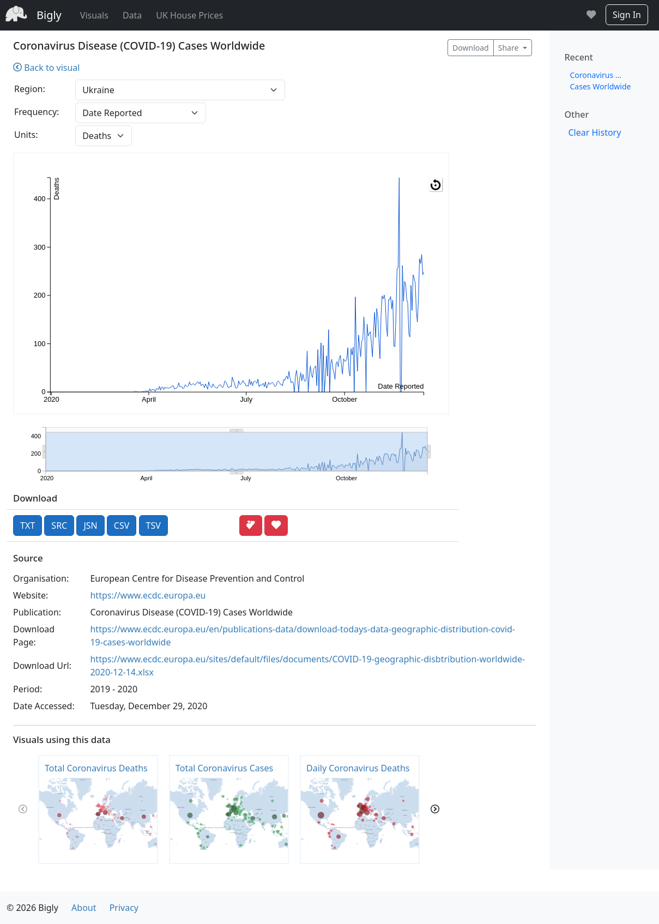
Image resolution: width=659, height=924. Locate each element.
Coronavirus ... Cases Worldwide (600, 81)
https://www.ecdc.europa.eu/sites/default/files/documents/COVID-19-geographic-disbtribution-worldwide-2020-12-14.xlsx (307, 665)
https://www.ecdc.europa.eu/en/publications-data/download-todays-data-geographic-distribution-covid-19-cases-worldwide (302, 635)
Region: (29, 89)
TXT (27, 526)
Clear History (595, 132)
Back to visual (46, 68)
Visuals (94, 15)
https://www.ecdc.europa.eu (147, 595)
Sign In (627, 15)
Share (509, 48)
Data (132, 15)
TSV (153, 526)
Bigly (49, 15)
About (83, 908)
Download (470, 48)
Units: (26, 135)
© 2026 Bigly (32, 908)
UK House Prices (189, 15)
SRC (59, 526)
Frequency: (36, 112)
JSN (90, 526)
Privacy (124, 908)
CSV (122, 526)
